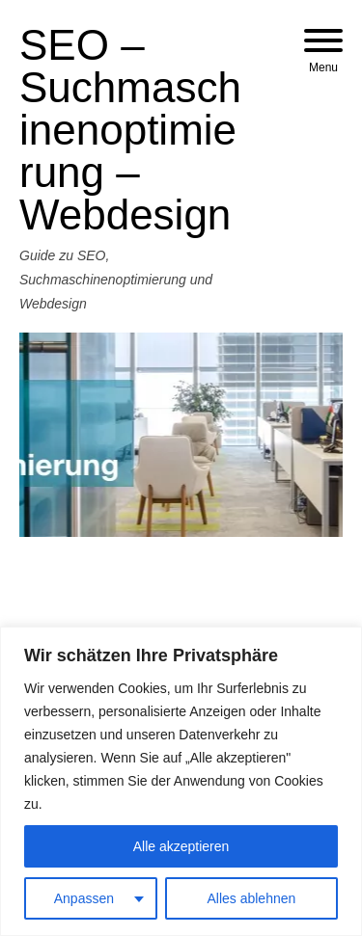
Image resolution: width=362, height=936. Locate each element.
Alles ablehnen (251, 898)
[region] (181, 781)
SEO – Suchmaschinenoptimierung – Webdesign (130, 129)
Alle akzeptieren (181, 846)
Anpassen (84, 898)
